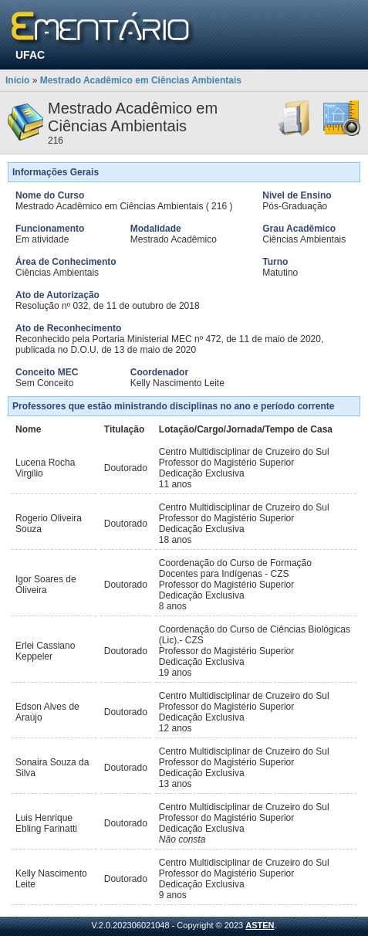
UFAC (30, 55)
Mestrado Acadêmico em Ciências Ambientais (140, 80)
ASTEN (259, 925)
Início (17, 80)
